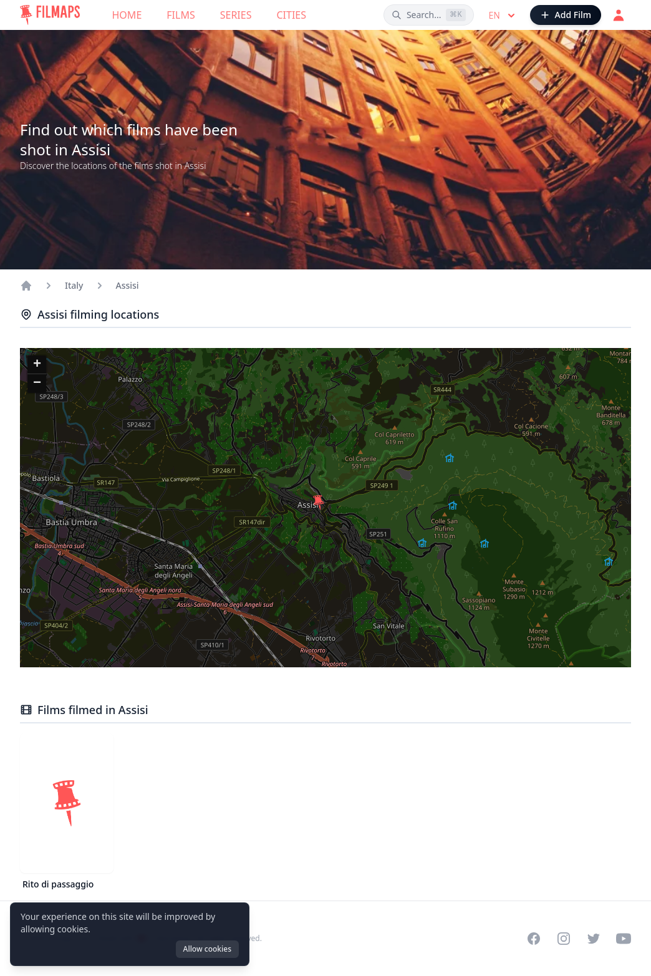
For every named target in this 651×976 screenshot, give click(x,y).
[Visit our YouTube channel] (623, 938)
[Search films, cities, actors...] (428, 15)
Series (236, 15)
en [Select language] (503, 15)
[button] (318, 502)
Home (127, 15)
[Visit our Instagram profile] (563, 938)
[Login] (618, 14)
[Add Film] (565, 15)
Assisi (127, 285)
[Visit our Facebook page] (533, 938)
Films (180, 15)
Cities (291, 15)
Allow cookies (207, 949)
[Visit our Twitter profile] (593, 938)
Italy (74, 285)
